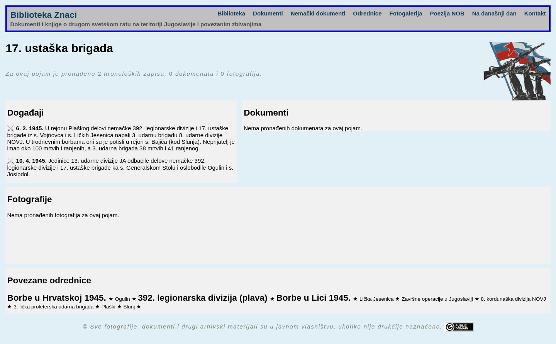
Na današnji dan (494, 13)
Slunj (129, 307)
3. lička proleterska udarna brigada (54, 307)
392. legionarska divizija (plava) (204, 298)
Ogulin (123, 299)
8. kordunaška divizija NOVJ (513, 299)
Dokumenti (268, 13)
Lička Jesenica (377, 299)
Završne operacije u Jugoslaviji (438, 299)
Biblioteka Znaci (43, 15)
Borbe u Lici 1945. (314, 298)
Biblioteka (231, 13)
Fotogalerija (406, 13)
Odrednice (367, 13)
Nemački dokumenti (318, 13)
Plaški (109, 307)
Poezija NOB (447, 13)
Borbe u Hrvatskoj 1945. (57, 298)
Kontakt (535, 13)
